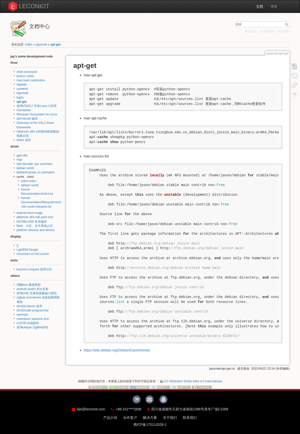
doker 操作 (24, 140)
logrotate (23, 93)
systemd (22, 89)
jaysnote (41, 44)
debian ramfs (25, 168)
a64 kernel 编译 (27, 118)
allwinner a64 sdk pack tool (35, 217)
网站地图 (284, 31)
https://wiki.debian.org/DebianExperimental (117, 350)
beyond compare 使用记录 (34, 269)
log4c (20, 97)
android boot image (30, 213)
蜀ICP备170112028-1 (150, 425)
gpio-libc (22, 155)
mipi (19, 159)
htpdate (22, 84)
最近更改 (251, 31)
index (28, 44)
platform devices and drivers (36, 230)
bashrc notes (25, 76)
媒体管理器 (267, 31)
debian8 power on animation (36, 172)
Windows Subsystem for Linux (37, 114)
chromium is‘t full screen (33, 254)
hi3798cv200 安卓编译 (32, 221)
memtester (24, 110)
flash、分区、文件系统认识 (35, 226)
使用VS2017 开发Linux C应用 (37, 106)
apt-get (55, 44)
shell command (27, 72)
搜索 (287, 24)
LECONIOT (34, 6)
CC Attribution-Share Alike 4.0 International (193, 381)
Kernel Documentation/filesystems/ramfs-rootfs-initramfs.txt (41, 202)
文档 (259, 6)
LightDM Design (27, 249)
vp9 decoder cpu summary (34, 164)
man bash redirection (31, 80)
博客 (273, 6)
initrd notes (28, 181)
